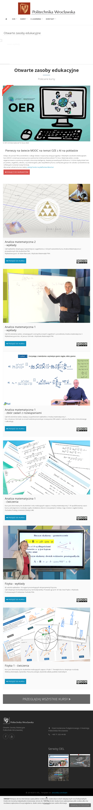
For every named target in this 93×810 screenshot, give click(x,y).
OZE (13, 19)
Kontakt (50, 19)
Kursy (23, 19)
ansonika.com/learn (59, 792)
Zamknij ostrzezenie (79, 805)
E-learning (36, 19)
